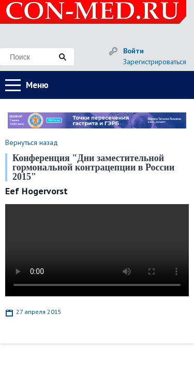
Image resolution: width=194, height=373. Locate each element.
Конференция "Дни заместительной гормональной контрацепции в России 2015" (93, 167)
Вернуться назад (31, 142)
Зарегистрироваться (154, 61)
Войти (133, 50)
